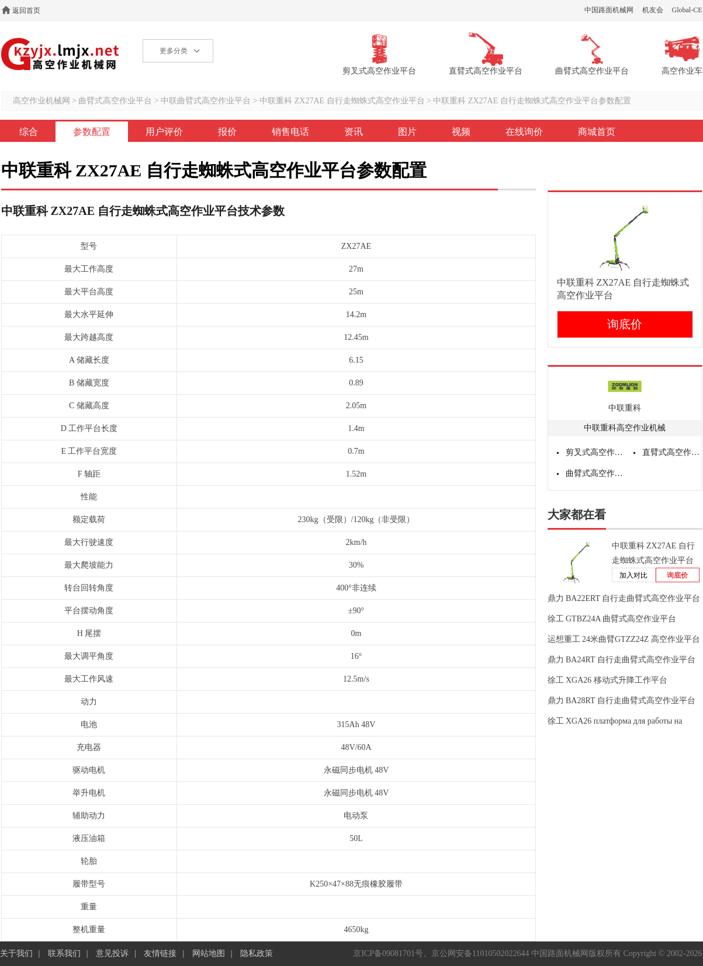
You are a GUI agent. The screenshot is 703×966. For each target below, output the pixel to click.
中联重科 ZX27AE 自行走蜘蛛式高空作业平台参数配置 (532, 100)
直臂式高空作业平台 (672, 452)
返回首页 (26, 10)
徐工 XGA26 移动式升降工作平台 (607, 680)
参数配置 (91, 132)
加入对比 (633, 575)
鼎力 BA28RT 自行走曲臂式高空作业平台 (621, 700)
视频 (461, 132)
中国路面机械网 (608, 10)
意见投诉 (112, 953)
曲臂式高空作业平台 (115, 100)
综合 (28, 132)
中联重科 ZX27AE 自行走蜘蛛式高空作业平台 (341, 100)
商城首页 (596, 132)
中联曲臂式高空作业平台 (206, 100)
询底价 (624, 324)
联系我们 (64, 953)
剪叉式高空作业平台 (595, 452)
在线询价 (524, 132)
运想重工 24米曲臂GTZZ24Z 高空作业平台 (624, 639)
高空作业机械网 (60, 54)
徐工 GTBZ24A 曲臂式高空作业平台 (612, 618)
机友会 (652, 10)
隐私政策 (256, 953)
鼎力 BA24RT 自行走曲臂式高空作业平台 (621, 659)
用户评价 (164, 132)
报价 (227, 132)
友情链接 (160, 953)
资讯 (353, 132)
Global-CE (687, 10)
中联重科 (624, 408)
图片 (407, 132)
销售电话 (290, 132)
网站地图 (208, 953)
